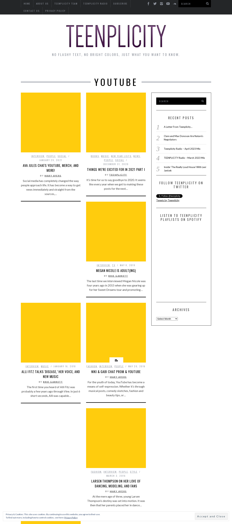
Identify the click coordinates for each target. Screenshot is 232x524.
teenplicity (118, 148)
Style (68, 445)
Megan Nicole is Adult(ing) (116, 224)
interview (38, 202)
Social (62, 202)
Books (95, 130)
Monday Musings (115, 67)
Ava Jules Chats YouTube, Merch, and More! (51, 214)
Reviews (180, 67)
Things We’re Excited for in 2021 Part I (116, 143)
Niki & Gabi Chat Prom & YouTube (116, 325)
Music (105, 130)
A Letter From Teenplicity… (178, 126)
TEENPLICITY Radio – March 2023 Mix (184, 157)
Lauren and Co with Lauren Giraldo (116, 415)
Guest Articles (152, 67)
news (136, 130)
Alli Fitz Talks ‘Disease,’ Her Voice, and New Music (51, 308)
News (31, 67)
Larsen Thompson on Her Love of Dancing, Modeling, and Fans (50, 457)
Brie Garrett (118, 229)
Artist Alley (81, 67)
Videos (200, 67)
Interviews (52, 67)
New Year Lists (121, 130)
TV (113, 219)
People (51, 202)
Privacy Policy (34, 10)
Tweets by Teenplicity (167, 200)
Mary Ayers (53, 222)
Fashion (91, 320)
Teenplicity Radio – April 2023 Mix (182, 148)
